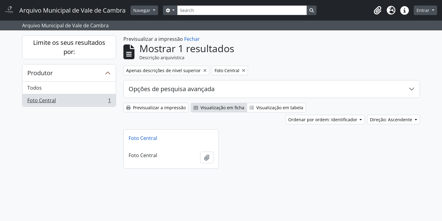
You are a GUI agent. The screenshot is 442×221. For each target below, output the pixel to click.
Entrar (424, 10)
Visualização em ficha (219, 107)
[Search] (242, 10)
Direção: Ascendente (391, 119)
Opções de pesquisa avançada (172, 89)
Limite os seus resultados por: (69, 47)
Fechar (192, 39)
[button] (377, 10)
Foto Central (69, 102)
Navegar (142, 10)
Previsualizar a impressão (156, 107)
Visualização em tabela (276, 107)
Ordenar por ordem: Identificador (323, 119)
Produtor (40, 73)
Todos (34, 87)
